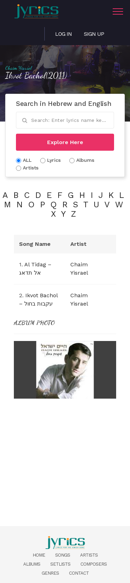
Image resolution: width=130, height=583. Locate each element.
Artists (89, 555)
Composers (93, 564)
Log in (63, 34)
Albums (31, 564)
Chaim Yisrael (18, 68)
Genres (50, 573)
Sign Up (94, 34)
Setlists (60, 564)
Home (39, 555)
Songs (62, 555)
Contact (79, 573)
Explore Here (65, 142)
